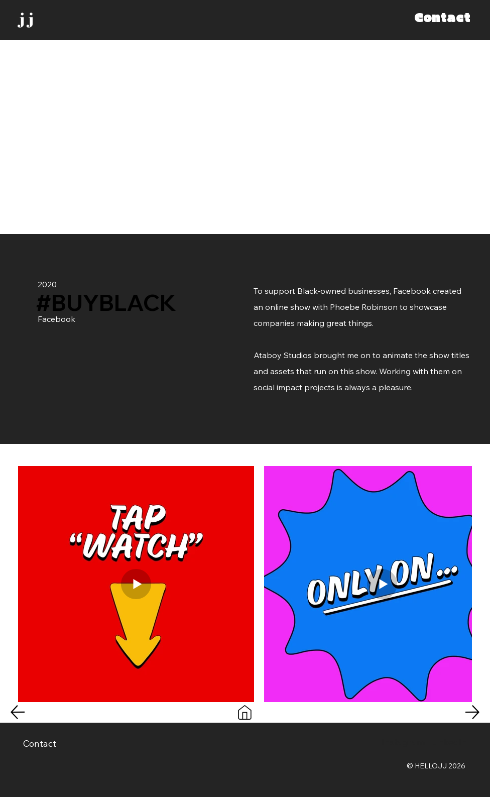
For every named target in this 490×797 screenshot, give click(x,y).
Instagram (403, 742)
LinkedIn (449, 742)
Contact (39, 743)
